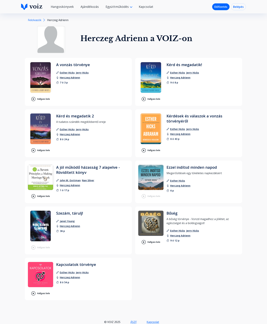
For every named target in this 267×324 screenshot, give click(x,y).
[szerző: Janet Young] (67, 221)
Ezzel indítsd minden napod (192, 167)
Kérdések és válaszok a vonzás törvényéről (194, 118)
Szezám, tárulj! (69, 213)
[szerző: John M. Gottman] (70, 180)
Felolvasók (34, 20)
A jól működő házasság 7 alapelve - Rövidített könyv (88, 170)
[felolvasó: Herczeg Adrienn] (70, 77)
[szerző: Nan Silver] (88, 180)
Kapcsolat (146, 7)
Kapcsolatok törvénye (76, 264)
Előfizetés (220, 7)
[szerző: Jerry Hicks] (82, 72)
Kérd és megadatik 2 (75, 115)
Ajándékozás (90, 7)
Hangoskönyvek (62, 7)
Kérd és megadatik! (184, 64)
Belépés (238, 7)
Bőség (172, 213)
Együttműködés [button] (118, 7)
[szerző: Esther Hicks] (67, 72)
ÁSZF (133, 322)
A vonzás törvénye (73, 64)
